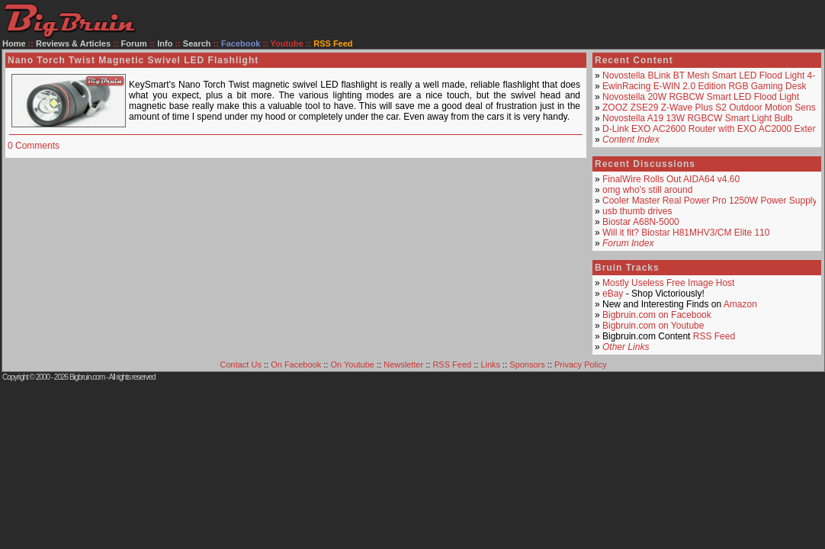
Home (14, 43)
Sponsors (526, 364)
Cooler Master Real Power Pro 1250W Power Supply (709, 200)
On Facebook (296, 364)
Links (490, 364)
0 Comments (33, 145)
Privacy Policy (580, 364)
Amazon (740, 304)
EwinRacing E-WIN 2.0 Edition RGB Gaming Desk (704, 86)
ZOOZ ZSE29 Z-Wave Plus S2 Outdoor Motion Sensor (712, 107)
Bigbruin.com (86, 377)
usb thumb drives (637, 211)
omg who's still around (647, 190)
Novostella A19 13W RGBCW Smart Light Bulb (697, 118)
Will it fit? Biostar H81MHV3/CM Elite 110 (685, 232)
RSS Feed (714, 336)
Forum (134, 43)
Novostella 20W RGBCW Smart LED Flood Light (700, 97)
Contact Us (241, 364)
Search (197, 43)
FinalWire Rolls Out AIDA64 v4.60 (671, 179)
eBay (612, 293)
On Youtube (352, 364)
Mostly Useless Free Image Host (668, 283)
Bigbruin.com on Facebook (656, 315)
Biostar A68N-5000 (640, 222)
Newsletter (403, 364)
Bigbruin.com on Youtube (653, 325)
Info (164, 43)
